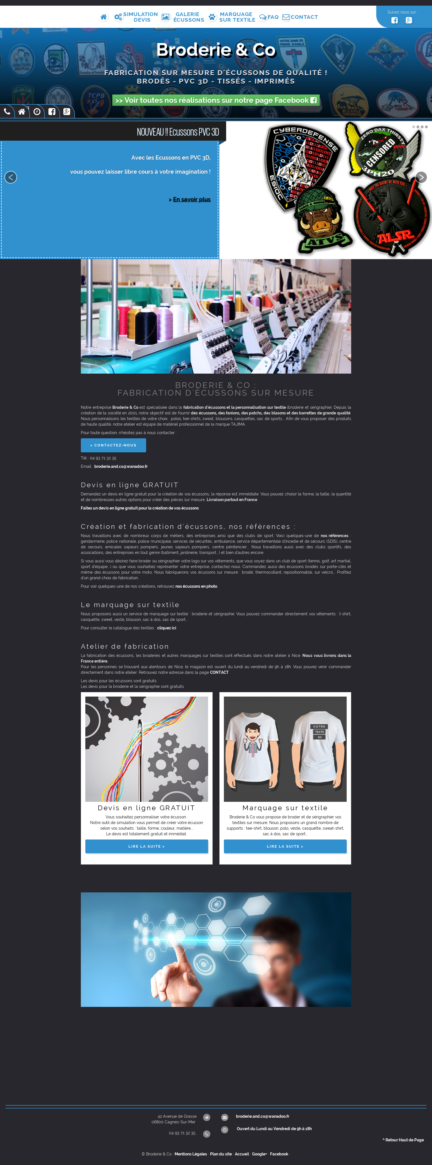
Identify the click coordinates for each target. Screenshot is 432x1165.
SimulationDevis (141, 17)
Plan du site (221, 1153)
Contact (307, 17)
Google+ (259, 1153)
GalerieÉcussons (188, 17)
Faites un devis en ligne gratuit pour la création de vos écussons (140, 510)
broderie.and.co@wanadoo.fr (121, 468)
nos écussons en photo (196, 588)
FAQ (275, 17)
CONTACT (219, 674)
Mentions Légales (191, 1153)
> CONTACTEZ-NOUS (114, 447)
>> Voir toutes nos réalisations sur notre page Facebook (216, 101)
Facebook (279, 1153)
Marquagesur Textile (237, 17)
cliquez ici (166, 630)
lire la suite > (146, 849)
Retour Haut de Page (403, 1139)
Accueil (242, 1153)
